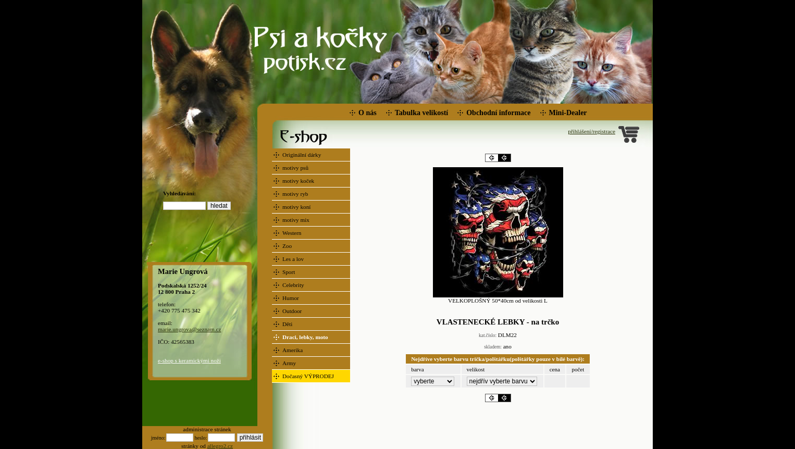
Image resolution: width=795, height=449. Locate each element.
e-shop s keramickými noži (189, 360)
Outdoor (292, 311)
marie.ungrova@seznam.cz (189, 329)
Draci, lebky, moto (305, 337)
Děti (288, 324)
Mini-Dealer (568, 113)
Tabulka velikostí (422, 113)
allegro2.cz (220, 446)
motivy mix (296, 220)
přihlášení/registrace (591, 131)
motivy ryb (295, 194)
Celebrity (293, 285)
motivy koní (297, 207)
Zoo (287, 246)
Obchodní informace (498, 113)
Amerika (293, 350)
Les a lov (293, 259)
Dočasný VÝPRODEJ (309, 376)
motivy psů (296, 168)
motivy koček (299, 181)
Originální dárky (302, 155)
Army (289, 363)
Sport (289, 272)
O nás (367, 113)
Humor (291, 298)
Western (292, 233)
